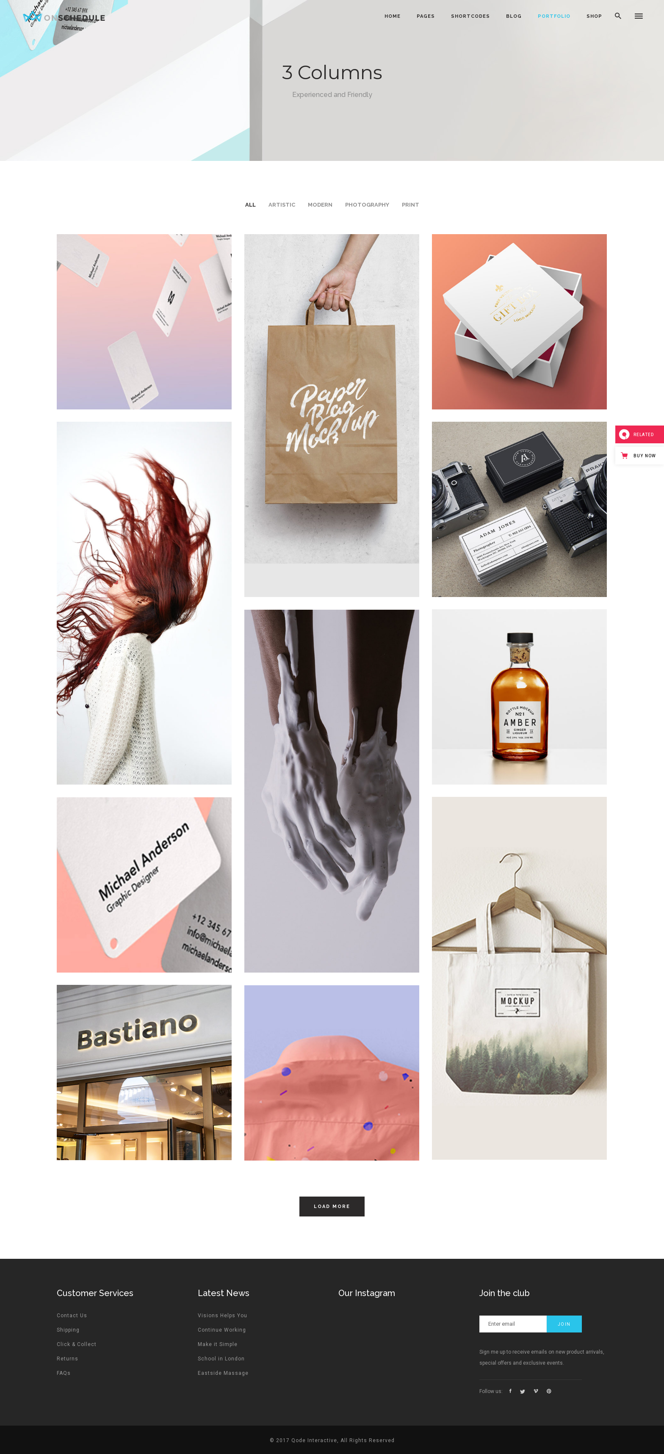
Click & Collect (77, 1344)
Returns (67, 1359)
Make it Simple (218, 1344)
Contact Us (72, 1316)
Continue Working (222, 1330)
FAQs (64, 1373)
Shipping (68, 1330)
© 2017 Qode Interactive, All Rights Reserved (332, 1440)
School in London (221, 1359)
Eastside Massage (223, 1373)
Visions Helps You (222, 1316)
